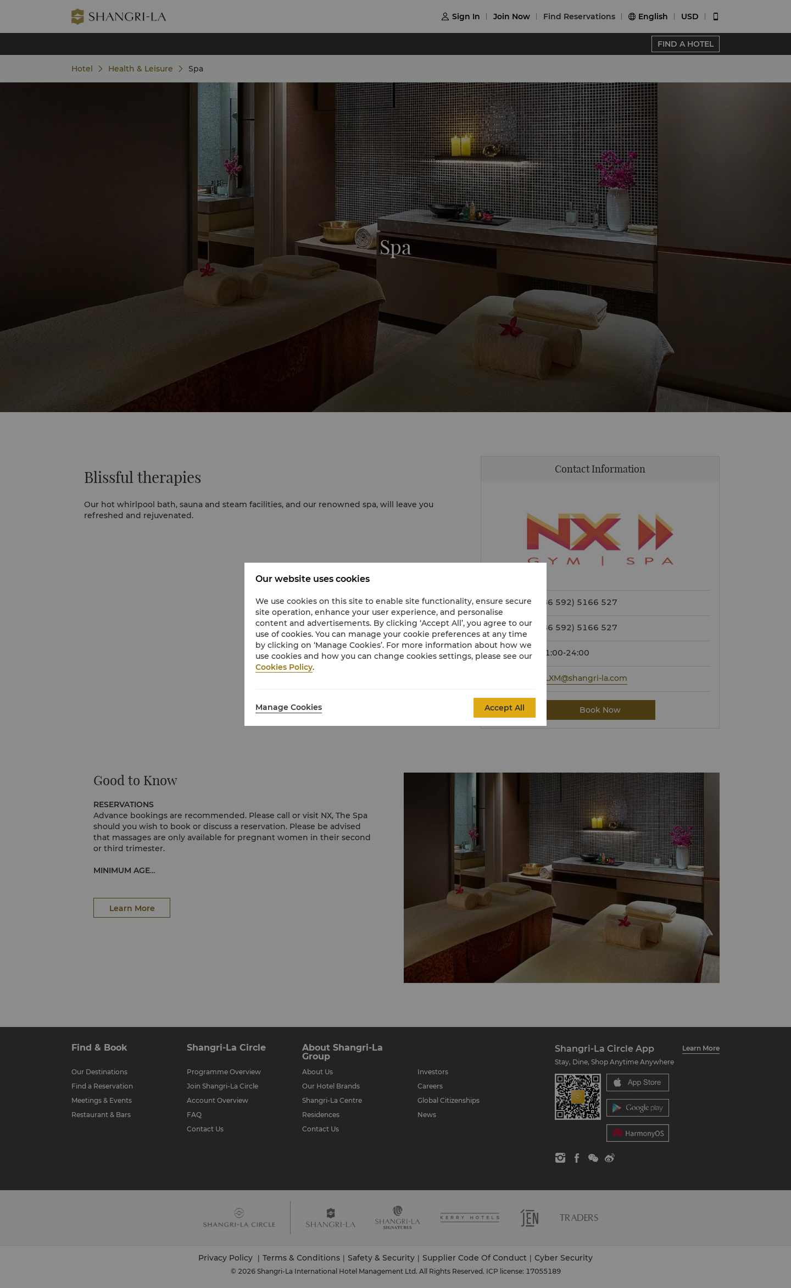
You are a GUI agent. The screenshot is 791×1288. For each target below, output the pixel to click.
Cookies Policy (284, 667)
